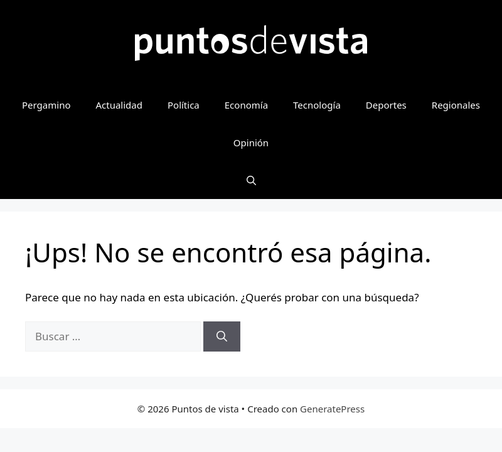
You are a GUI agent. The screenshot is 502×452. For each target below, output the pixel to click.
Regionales (456, 105)
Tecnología (317, 105)
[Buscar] (221, 336)
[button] (251, 180)
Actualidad (118, 105)
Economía (246, 105)
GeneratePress (332, 408)
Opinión (251, 142)
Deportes (386, 105)
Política (184, 105)
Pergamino (46, 105)
